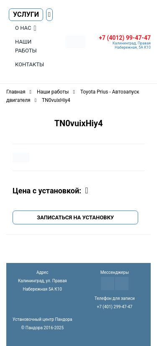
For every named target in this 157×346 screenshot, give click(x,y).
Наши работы (26, 46)
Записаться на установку (75, 217)
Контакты (29, 64)
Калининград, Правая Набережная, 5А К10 (132, 45)
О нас (23, 28)
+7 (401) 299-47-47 (114, 306)
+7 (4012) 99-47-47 (125, 37)
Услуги (26, 14)
